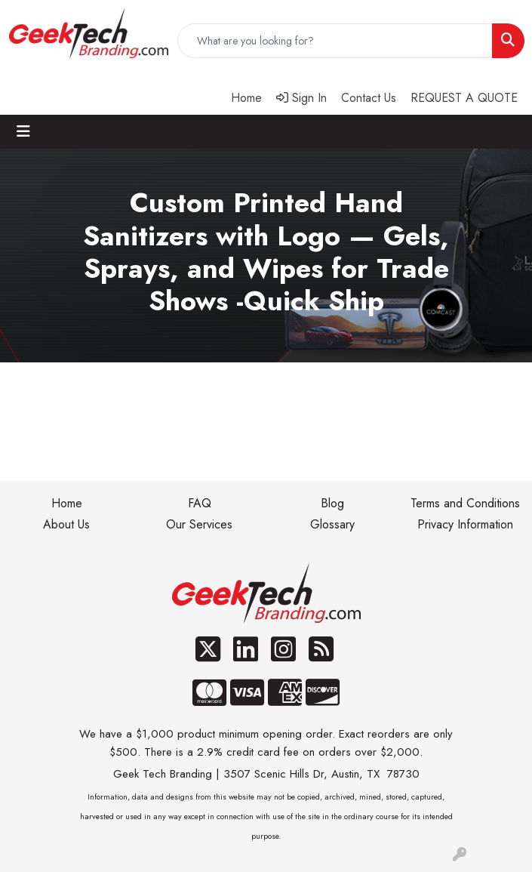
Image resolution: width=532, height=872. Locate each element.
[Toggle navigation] (23, 132)
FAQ (199, 503)
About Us (66, 524)
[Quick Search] (335, 40)
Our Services (199, 524)
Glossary (332, 524)
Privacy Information (465, 524)
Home (66, 503)
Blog (332, 503)
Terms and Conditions (465, 503)
